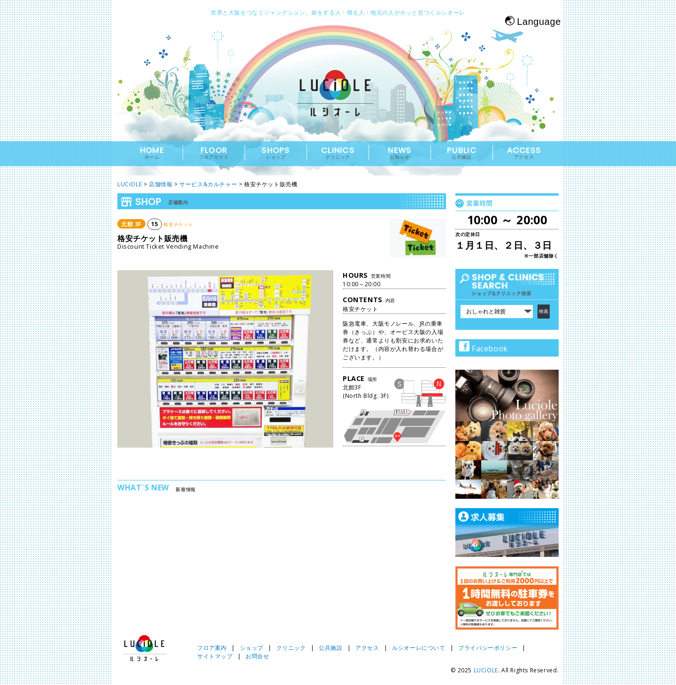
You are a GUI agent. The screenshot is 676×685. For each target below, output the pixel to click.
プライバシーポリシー (487, 648)
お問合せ (257, 656)
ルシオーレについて (418, 648)
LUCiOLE (486, 670)
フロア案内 (212, 648)
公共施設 (330, 648)
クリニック (291, 648)
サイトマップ (215, 656)
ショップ (251, 648)
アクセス (367, 648)
